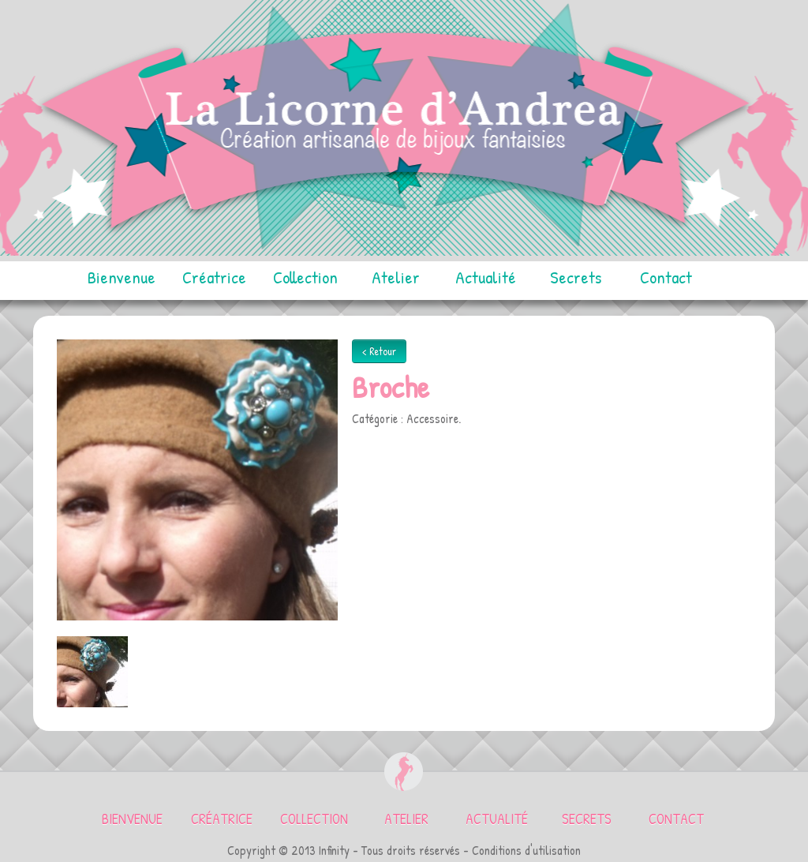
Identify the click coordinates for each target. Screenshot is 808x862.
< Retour (379, 350)
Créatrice (214, 277)
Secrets (575, 277)
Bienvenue (121, 277)
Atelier (396, 277)
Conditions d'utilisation (526, 850)
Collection (305, 277)
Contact (666, 277)
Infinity (334, 850)
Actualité (485, 277)
